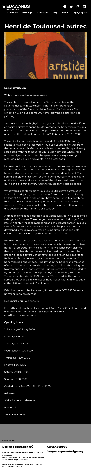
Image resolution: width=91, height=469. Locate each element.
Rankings (27, 13)
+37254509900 (57, 446)
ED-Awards (12, 13)
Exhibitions (30, 19)
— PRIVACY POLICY (22, 464)
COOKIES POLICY (15, 467)
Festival (17, 19)
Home (7, 19)
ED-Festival (42, 13)
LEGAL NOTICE (8, 464)
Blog (55, 13)
